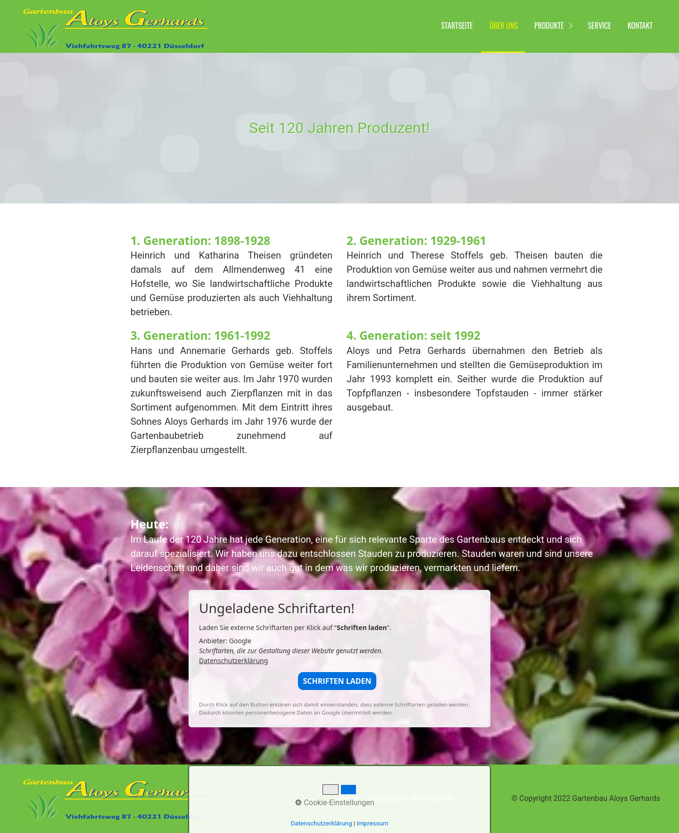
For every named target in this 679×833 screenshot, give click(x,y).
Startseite (457, 25)
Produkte (549, 25)
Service (599, 25)
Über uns (503, 25)
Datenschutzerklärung (233, 660)
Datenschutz (432, 798)
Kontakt (640, 25)
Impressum (387, 798)
